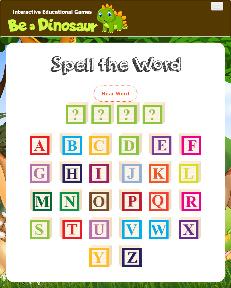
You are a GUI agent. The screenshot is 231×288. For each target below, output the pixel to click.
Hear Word (116, 93)
